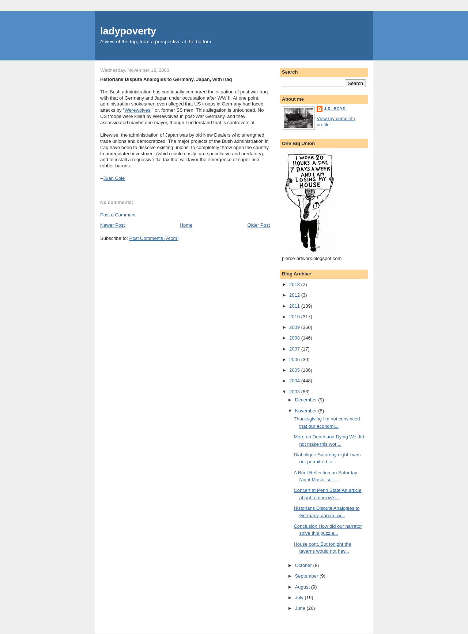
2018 (295, 284)
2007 (295, 349)
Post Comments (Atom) (154, 238)
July (300, 597)
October (304, 565)
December (306, 400)
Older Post (259, 225)
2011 (295, 306)
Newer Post (112, 225)
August (303, 587)
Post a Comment (118, 215)
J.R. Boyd (335, 109)
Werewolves (138, 110)
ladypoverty (128, 31)
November (306, 411)
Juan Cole (114, 178)
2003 (295, 391)
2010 (295, 316)
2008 (295, 338)
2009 (295, 327)
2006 (295, 359)
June (301, 608)
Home (186, 225)
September (307, 576)
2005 (295, 370)
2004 (295, 380)
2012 (295, 295)
